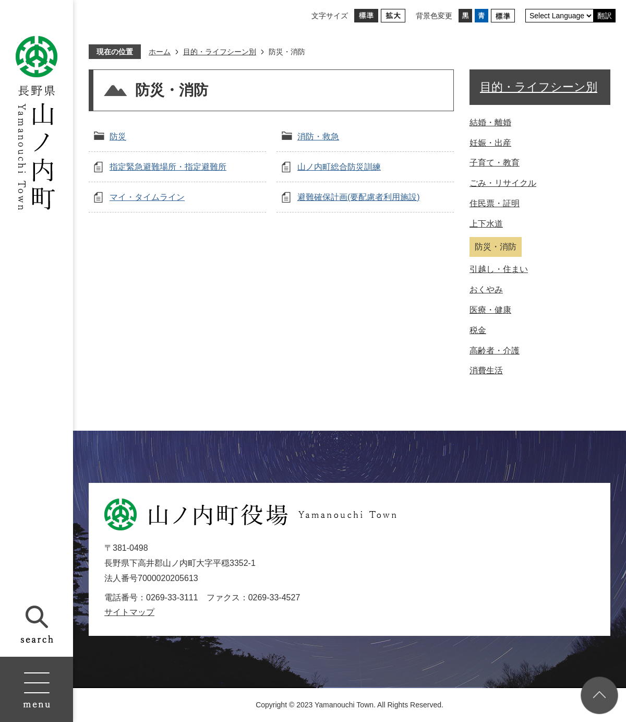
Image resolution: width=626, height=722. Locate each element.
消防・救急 (318, 136)
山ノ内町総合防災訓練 (339, 166)
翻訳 (604, 15)
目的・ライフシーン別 (219, 52)
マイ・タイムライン (147, 197)
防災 (118, 136)
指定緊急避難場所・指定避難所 (168, 166)
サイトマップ (129, 612)
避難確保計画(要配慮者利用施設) (358, 197)
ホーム (160, 52)
